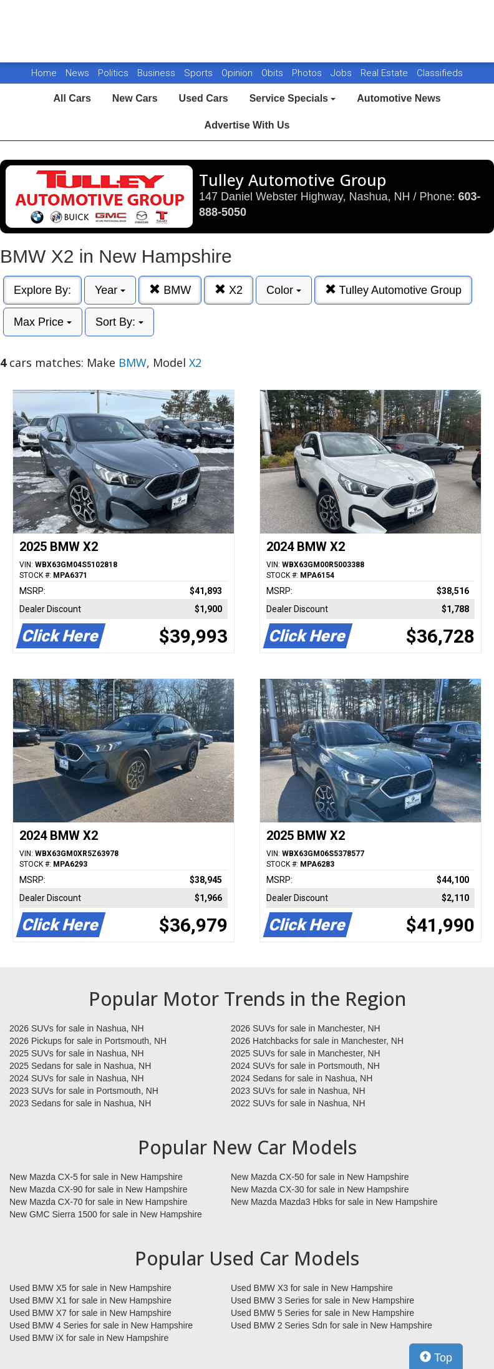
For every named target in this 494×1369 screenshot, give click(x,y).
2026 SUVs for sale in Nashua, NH (76, 1028)
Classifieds (440, 73)
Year (110, 290)
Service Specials (292, 98)
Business (157, 73)
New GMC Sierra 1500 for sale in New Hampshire (105, 1214)
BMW (170, 289)
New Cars (135, 98)
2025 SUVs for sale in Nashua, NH (76, 1053)
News (77, 73)
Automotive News (398, 98)
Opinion (238, 73)
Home (44, 73)
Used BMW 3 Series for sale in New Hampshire (322, 1300)
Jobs (342, 73)
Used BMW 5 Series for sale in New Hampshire (322, 1313)
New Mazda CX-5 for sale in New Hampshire (96, 1177)
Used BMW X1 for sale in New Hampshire (90, 1300)
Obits (273, 73)
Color (283, 290)
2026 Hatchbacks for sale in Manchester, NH (317, 1041)
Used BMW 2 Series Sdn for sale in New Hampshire (331, 1325)
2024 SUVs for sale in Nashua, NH (76, 1078)
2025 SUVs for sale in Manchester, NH (305, 1053)
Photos (308, 73)
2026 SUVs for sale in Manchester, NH (305, 1028)
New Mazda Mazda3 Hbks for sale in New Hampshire (334, 1202)
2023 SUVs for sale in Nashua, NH (298, 1091)
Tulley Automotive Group (393, 289)
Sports (199, 73)
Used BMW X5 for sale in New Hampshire (90, 1288)
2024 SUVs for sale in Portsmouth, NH (305, 1066)
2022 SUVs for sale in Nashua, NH (298, 1103)
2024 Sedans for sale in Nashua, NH (301, 1078)
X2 (229, 289)
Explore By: (42, 290)
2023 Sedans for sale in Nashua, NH (80, 1103)
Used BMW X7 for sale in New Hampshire (90, 1313)
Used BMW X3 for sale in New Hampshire (312, 1288)
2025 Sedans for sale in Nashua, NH (80, 1066)
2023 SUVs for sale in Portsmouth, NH (83, 1091)
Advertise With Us (247, 125)
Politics (113, 73)
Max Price (43, 322)
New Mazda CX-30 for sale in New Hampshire (320, 1189)
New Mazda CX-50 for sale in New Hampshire (320, 1177)
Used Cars (203, 98)
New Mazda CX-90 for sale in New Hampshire (98, 1189)
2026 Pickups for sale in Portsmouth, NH (88, 1041)
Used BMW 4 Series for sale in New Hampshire (101, 1325)
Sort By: (119, 322)
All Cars (71, 98)
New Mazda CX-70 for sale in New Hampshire (98, 1202)
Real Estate (385, 73)
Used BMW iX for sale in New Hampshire (88, 1338)
